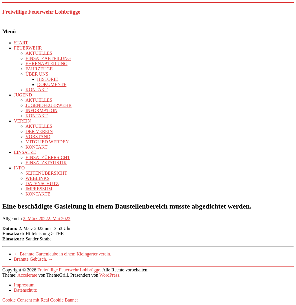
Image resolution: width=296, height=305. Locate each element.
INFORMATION (41, 110)
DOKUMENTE (51, 84)
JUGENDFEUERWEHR (48, 105)
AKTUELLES (38, 53)
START (21, 42)
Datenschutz (25, 290)
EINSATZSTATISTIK (46, 162)
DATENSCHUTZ (42, 183)
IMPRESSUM (38, 188)
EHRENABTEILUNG (46, 63)
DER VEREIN (39, 131)
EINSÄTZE (25, 152)
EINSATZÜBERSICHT (47, 157)
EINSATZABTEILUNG (48, 58)
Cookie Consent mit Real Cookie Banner (40, 299)
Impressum (24, 284)
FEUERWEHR (28, 47)
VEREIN (22, 120)
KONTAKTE (37, 193)
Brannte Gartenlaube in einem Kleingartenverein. (62, 253)
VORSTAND (37, 136)
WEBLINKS (37, 178)
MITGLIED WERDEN (47, 141)
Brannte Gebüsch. (33, 259)
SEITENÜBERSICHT (46, 173)
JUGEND (23, 94)
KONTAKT (36, 89)
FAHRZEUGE (39, 68)
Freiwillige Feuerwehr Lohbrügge (41, 12)
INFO (19, 167)
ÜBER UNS (36, 74)
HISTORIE (47, 79)
